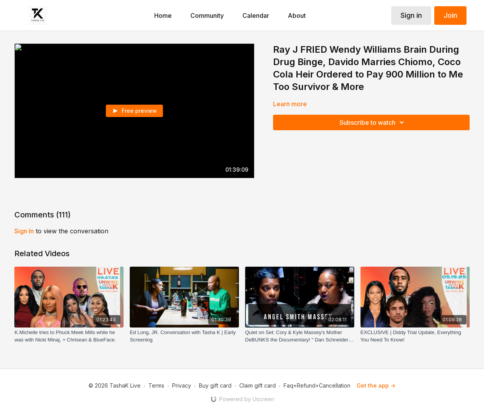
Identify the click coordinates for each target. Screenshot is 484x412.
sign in (24, 231)
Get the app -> (376, 385)
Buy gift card (215, 385)
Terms (156, 385)
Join (450, 15)
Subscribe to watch (372, 122)
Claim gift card (257, 385)
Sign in (411, 15)
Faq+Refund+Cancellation (317, 385)
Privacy (181, 385)
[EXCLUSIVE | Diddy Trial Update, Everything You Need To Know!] (415, 336)
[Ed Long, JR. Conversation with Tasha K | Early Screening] (184, 336)
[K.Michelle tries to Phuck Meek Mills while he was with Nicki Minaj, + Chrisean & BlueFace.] (69, 336)
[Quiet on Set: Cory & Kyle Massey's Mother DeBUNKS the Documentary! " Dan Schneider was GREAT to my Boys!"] (299, 336)
